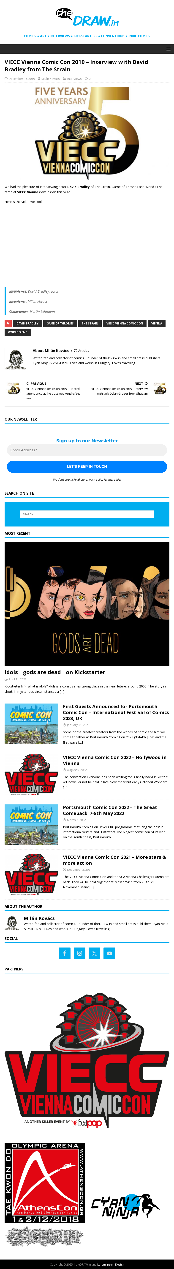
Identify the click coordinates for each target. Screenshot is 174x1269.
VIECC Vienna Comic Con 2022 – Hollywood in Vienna (115, 760)
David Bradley (27, 323)
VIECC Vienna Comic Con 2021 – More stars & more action (114, 860)
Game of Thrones (60, 323)
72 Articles (81, 350)
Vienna (156, 323)
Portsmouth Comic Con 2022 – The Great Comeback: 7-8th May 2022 (110, 810)
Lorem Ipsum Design (110, 1264)
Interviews (74, 79)
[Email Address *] (87, 450)
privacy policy (94, 479)
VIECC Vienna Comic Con (124, 323)
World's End (17, 332)
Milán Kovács (50, 79)
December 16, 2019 (22, 79)
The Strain (90, 323)
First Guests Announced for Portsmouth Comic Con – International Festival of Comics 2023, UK (116, 712)
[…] (62, 691)
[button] (168, 48)
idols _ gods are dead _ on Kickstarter (55, 672)
